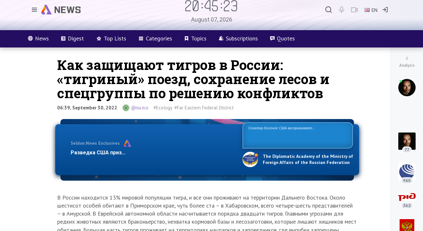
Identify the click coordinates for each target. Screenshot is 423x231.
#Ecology (163, 108)
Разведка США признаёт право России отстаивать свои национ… (153, 153)
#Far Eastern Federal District (204, 108)
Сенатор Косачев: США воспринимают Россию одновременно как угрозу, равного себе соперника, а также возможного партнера (296, 134)
